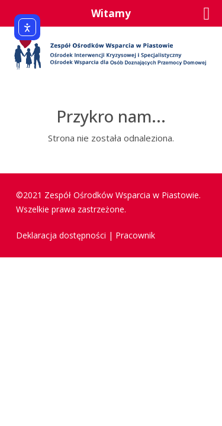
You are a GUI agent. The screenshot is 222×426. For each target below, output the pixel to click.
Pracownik (135, 235)
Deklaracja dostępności (61, 235)
